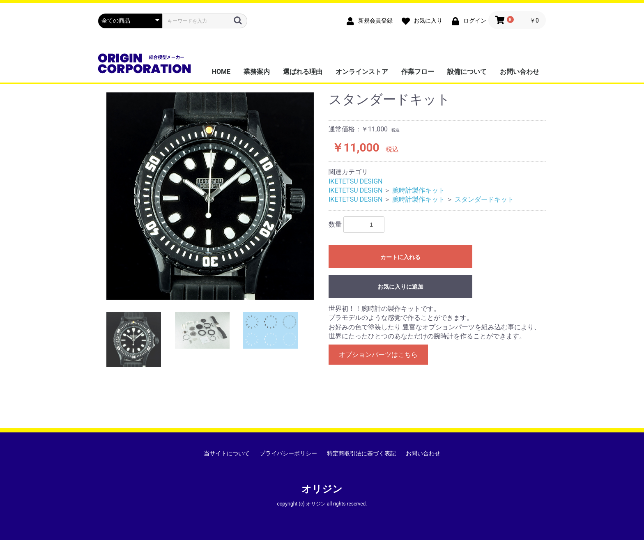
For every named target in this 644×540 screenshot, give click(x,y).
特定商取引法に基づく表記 (361, 453)
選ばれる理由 (302, 72)
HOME (221, 72)
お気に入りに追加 (400, 286)
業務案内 (257, 72)
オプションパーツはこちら (378, 354)
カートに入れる (400, 257)
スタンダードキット (484, 199)
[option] (210, 196)
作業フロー (417, 72)
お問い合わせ (519, 72)
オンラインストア (362, 72)
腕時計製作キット (418, 190)
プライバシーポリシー (288, 453)
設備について (467, 72)
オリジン (322, 489)
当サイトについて (227, 453)
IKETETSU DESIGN (355, 181)
